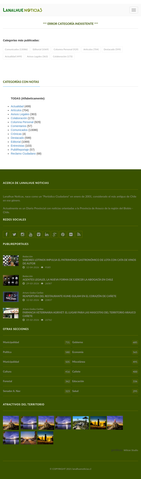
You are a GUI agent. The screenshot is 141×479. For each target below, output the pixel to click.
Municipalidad (37, 342)
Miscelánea (105, 362)
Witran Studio (131, 450)
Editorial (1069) (41, 49)
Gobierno (105, 342)
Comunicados (19, 130)
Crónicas (16, 133)
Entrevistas (17, 145)
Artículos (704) (91, 49)
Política (37, 352)
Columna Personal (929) (66, 49)
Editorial (16, 141)
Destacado (17, 137)
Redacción (28, 256)
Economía (105, 352)
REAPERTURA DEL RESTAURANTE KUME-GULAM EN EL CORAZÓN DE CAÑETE (69, 296)
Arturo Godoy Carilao (33, 292)
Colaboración (19, 118)
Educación (105, 381)
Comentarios (18, 126)
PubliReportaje (20, 149)
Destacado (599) (112, 49)
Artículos (16, 110)
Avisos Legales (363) (37, 56)
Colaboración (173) (63, 56)
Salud (105, 391)
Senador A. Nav (37, 391)
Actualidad (17, 106)
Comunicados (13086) (16, 49)
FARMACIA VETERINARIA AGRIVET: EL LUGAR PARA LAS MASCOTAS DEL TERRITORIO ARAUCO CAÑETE (79, 314)
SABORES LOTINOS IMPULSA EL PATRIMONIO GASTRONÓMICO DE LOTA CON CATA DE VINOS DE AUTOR (79, 261)
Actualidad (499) (13, 56)
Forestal (37, 381)
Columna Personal (22, 122)
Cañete (105, 372)
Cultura (37, 372)
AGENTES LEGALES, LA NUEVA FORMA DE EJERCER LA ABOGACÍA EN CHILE (68, 279)
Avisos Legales (20, 114)
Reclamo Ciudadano (23, 153)
